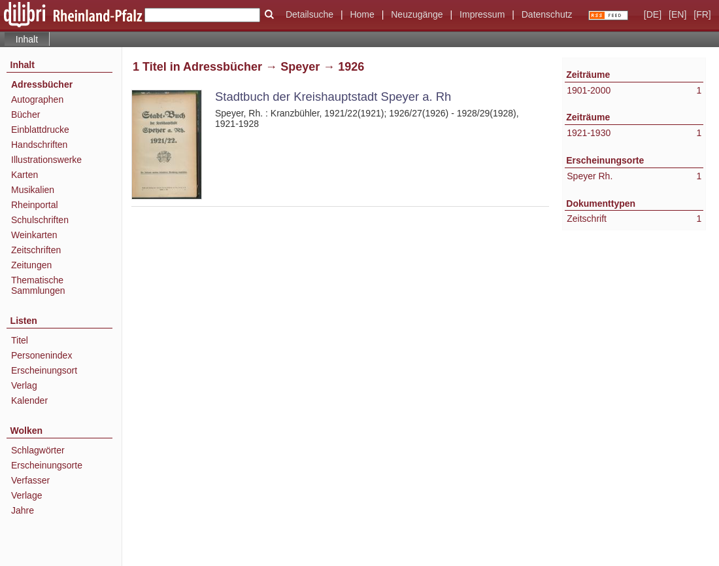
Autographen (37, 99)
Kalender (29, 400)
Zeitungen (31, 265)
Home (362, 14)
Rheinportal (34, 205)
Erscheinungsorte (46, 465)
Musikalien (32, 190)
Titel (19, 340)
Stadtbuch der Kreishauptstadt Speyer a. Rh (333, 96)
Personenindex (41, 355)
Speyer (300, 66)
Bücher (25, 114)
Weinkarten (34, 235)
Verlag (24, 385)
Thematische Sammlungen (38, 285)
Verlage (26, 495)
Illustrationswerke (46, 159)
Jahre (22, 510)
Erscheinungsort (44, 370)
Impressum (482, 14)
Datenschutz (547, 14)
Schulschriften (40, 220)
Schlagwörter (38, 450)
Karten (24, 174)
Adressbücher (42, 84)
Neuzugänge (417, 14)
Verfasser (30, 480)
